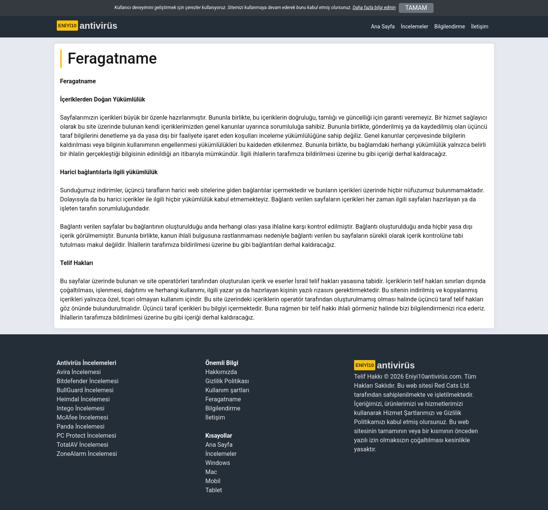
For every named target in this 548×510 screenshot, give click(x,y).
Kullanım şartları (227, 390)
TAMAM (416, 7)
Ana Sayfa (383, 26)
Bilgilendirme (222, 408)
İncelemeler (414, 26)
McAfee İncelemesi (82, 417)
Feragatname (223, 399)
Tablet (213, 490)
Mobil (212, 481)
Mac (211, 472)
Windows (217, 462)
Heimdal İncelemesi (83, 399)
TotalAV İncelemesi (83, 444)
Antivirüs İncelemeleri (86, 363)
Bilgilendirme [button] (449, 26)
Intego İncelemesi (81, 408)
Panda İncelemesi (81, 426)
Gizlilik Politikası (227, 381)
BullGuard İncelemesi (85, 390)
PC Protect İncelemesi (86, 435)
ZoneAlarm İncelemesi (87, 453)
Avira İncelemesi (79, 372)
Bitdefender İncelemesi (88, 381)
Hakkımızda (221, 372)
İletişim (480, 26)
